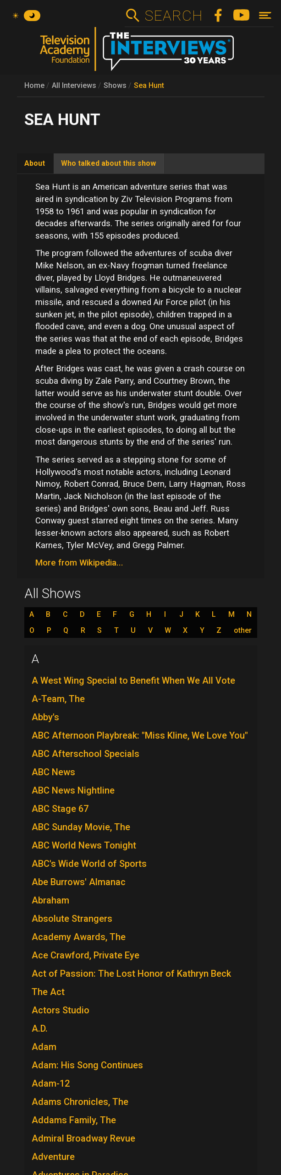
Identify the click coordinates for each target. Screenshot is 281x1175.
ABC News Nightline (73, 790)
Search (173, 15)
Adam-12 (51, 1083)
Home (34, 85)
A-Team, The (58, 698)
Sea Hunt (149, 85)
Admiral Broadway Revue (83, 1138)
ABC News (53, 772)
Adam (44, 1046)
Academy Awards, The (79, 936)
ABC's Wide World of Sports (89, 863)
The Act (48, 991)
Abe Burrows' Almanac (79, 881)
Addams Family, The (74, 1120)
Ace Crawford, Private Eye (85, 955)
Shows (115, 85)
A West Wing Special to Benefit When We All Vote (133, 680)
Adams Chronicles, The (80, 1101)
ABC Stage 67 (60, 808)
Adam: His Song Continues (87, 1065)
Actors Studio (60, 1010)
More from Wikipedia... (79, 563)
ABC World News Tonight (84, 845)
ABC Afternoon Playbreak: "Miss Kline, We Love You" (140, 735)
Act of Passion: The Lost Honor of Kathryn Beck (131, 973)
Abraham (50, 900)
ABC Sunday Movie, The (81, 826)
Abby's (45, 717)
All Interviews (74, 85)
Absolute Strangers (72, 918)
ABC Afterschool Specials (85, 753)
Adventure (53, 1156)
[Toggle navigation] (265, 15)
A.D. (40, 1028)
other (243, 630)
